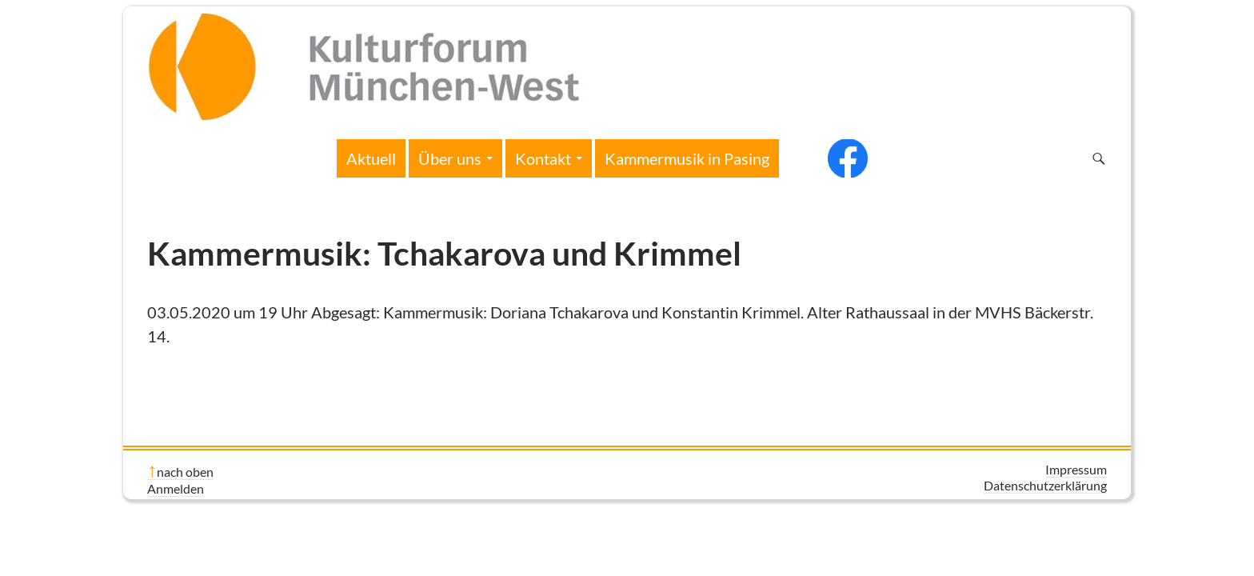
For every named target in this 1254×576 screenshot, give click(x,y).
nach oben (185, 471)
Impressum (1076, 469)
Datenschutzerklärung (1045, 485)
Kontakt (543, 158)
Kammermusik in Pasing (687, 158)
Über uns (449, 158)
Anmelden (175, 488)
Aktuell (371, 158)
